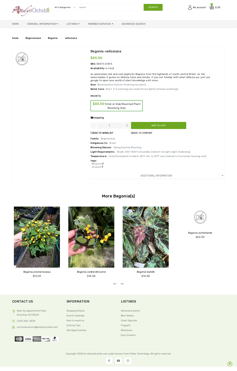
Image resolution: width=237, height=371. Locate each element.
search (153, 7)
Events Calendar (76, 315)
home (15, 38)
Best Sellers (127, 315)
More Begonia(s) (118, 196)
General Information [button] (41, 23)
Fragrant (126, 325)
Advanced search (130, 310)
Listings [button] (72, 23)
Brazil (112, 143)
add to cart (158, 125)
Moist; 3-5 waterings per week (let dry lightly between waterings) (142, 89)
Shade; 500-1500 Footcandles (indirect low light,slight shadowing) (153, 152)
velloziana (71, 38)
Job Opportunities (77, 330)
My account (199, 7)
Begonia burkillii (146, 271)
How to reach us (75, 320)
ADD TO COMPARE (141, 133)
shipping (97, 117)
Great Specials (129, 320)
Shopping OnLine (76, 310)
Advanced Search (134, 23)
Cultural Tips (74, 325)
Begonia (53, 38)
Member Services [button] (100, 23)
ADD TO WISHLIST (102, 133)
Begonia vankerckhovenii (91, 271)
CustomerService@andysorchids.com (37, 327)
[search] (119, 7)
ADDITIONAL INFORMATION (181, 176)
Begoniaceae (33, 38)
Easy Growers (128, 335)
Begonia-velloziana (106, 51)
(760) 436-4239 (26, 321)
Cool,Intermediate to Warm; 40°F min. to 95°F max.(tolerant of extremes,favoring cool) (157, 156)
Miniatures (126, 330)
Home (15, 23)
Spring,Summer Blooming (127, 147)
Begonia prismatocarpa (37, 271)
